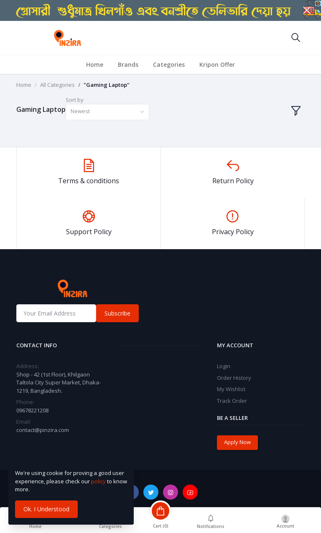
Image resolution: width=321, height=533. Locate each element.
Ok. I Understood (46, 509)
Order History (234, 377)
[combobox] (107, 112)
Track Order (232, 400)
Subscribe (117, 313)
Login (223, 366)
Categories (169, 64)
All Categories (57, 84)
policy (98, 481)
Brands (128, 64)
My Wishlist (231, 389)
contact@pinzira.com (42, 430)
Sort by (75, 100)
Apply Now (237, 442)
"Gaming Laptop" (107, 84)
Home (94, 64)
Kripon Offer (217, 64)
